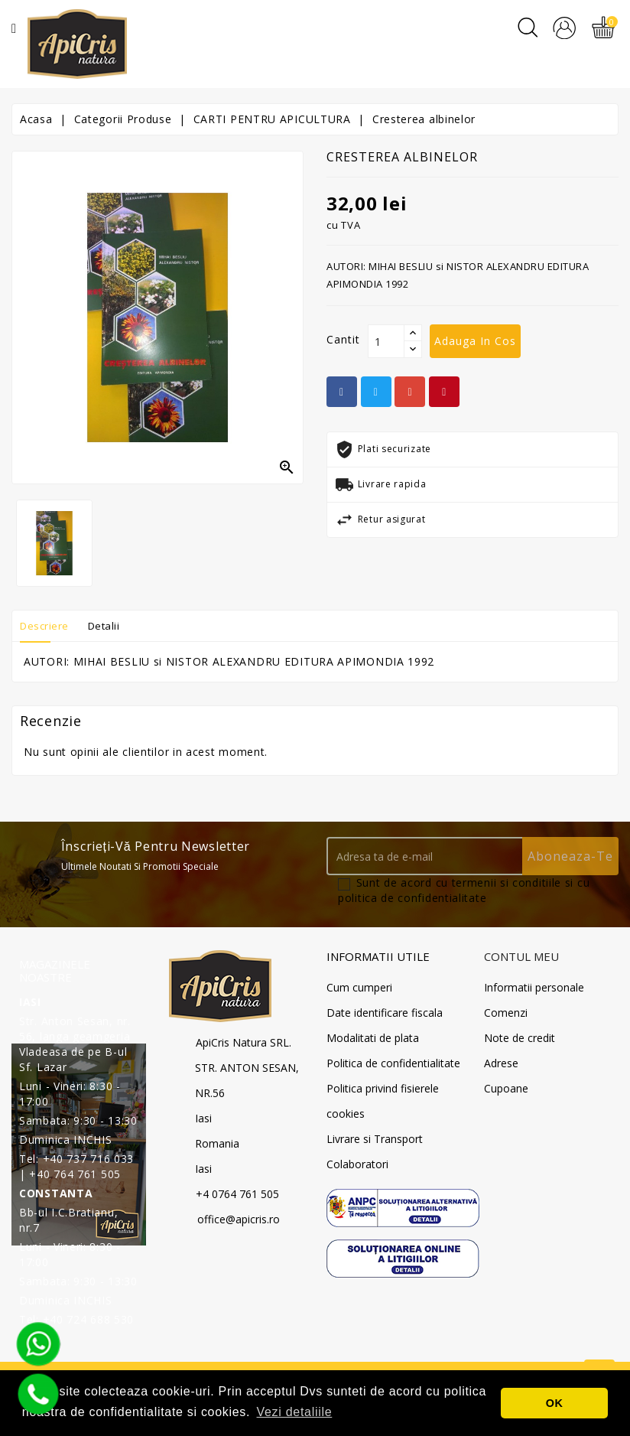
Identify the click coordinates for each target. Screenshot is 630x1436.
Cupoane (506, 1088)
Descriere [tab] (47, 625)
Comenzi (506, 1012)
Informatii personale (534, 987)
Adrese (501, 1063)
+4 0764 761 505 (237, 1194)
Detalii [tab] (113, 625)
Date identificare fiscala (384, 1012)
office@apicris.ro (238, 1219)
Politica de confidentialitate (393, 1063)
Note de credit (519, 1038)
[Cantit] (386, 341)
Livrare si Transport (374, 1139)
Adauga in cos (475, 341)
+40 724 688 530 (89, 1319)
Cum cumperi (359, 987)
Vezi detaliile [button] (295, 1411)
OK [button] (554, 1403)
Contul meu (521, 956)
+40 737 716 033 (89, 1158)
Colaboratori (357, 1164)
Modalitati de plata (372, 1038)
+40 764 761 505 (75, 1174)
